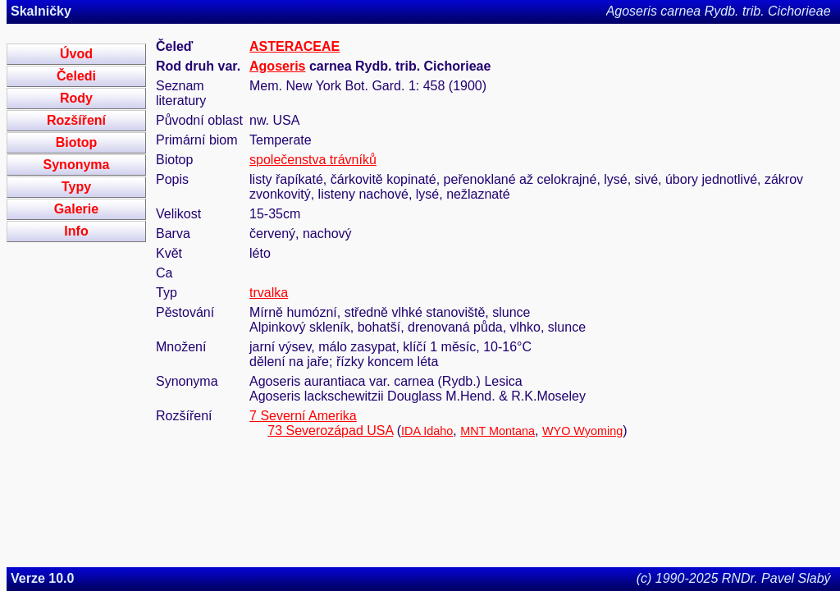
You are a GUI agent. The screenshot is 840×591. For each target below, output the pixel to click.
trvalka (268, 293)
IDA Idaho (427, 431)
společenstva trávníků (313, 160)
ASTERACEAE (294, 46)
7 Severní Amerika (303, 416)
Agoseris (277, 66)
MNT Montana (497, 431)
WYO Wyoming (582, 431)
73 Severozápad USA (330, 431)
